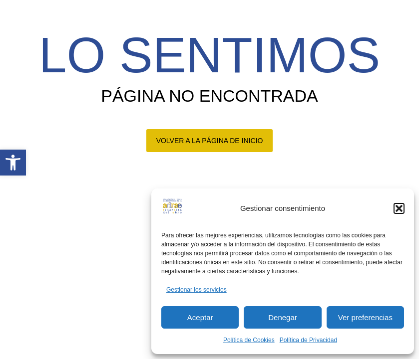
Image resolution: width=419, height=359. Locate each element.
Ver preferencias (365, 317)
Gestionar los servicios (196, 289)
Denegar (282, 317)
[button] (13, 163)
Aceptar (200, 317)
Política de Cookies (249, 340)
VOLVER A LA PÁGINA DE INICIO (209, 141)
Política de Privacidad (308, 340)
